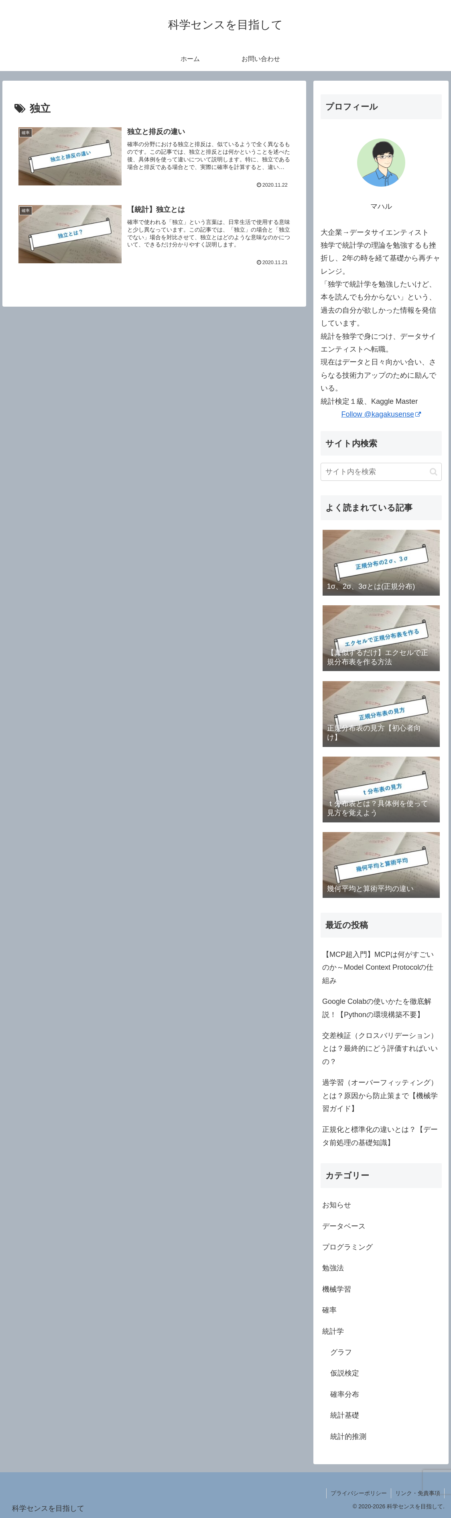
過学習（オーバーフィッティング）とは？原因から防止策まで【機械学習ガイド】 (380, 1095)
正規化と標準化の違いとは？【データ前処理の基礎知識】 (380, 1135)
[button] (434, 471)
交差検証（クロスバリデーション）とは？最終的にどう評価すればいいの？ (380, 1049)
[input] (381, 472)
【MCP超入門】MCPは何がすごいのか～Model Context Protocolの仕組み (378, 967)
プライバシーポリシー (359, 1493)
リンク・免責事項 (417, 1493)
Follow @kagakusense (381, 414)
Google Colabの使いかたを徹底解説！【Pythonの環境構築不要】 (376, 1007)
